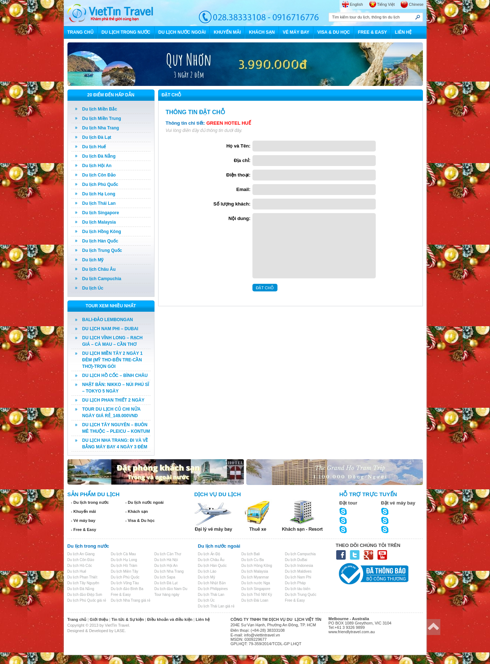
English (356, 4)
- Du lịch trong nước (90, 502)
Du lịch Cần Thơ (168, 554)
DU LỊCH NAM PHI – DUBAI (110, 328)
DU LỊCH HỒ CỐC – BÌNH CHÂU (115, 375)
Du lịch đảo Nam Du (171, 589)
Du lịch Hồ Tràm (124, 566)
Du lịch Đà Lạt (96, 137)
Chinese (416, 4)
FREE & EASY (372, 32)
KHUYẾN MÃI (227, 32)
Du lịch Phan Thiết (82, 577)
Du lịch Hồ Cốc (79, 566)
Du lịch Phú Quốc (100, 184)
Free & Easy (121, 595)
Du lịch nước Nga (256, 583)
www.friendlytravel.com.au (352, 632)
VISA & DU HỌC (333, 32)
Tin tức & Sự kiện (127, 619)
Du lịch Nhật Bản (212, 583)
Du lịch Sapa (165, 577)
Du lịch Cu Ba (253, 560)
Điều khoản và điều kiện (170, 619)
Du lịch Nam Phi (298, 577)
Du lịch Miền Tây (125, 571)
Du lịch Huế (94, 146)
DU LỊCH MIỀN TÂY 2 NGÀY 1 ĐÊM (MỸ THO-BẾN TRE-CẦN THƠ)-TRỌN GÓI (112, 360)
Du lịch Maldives (298, 571)
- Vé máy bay (83, 520)
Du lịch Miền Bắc (99, 109)
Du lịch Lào (207, 571)
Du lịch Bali (251, 554)
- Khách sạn (136, 511)
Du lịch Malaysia (99, 222)
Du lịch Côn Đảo (99, 175)
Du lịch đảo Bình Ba (127, 589)
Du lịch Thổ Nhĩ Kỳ (257, 595)
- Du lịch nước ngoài (144, 502)
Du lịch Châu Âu (99, 269)
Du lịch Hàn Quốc (100, 241)
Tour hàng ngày (167, 595)
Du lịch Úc (92, 288)
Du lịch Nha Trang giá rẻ (131, 600)
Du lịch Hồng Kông (101, 231)
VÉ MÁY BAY (296, 32)
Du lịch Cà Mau (123, 554)
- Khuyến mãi (83, 511)
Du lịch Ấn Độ (209, 554)
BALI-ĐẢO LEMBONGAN (107, 319)
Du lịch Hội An (97, 165)
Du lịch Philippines (213, 589)
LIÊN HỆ (403, 32)
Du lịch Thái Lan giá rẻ (216, 606)
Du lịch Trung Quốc (102, 250)
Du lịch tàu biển (297, 589)
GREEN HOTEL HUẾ (228, 123)
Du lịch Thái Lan (99, 203)
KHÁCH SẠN (262, 32)
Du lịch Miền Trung (101, 118)
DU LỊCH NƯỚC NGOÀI (182, 32)
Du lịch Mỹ (93, 259)
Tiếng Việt (386, 4)
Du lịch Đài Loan (255, 600)
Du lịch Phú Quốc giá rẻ (86, 600)
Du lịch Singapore (100, 212)
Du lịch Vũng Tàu (125, 583)
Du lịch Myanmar (255, 577)
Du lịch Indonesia (299, 566)
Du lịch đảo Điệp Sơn (84, 595)
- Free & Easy (83, 529)
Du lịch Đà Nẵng (99, 156)
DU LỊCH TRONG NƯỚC (126, 32)
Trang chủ (77, 619)
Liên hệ (203, 619)
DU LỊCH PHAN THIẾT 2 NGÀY (113, 400)
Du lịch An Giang (81, 554)
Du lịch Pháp (295, 583)
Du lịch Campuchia (102, 278)
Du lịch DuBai (296, 560)
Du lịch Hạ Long (98, 193)
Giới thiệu (99, 619)
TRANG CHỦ (80, 32)
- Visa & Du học (140, 520)
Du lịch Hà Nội (166, 560)
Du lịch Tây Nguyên (83, 583)
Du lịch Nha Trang (100, 127)
